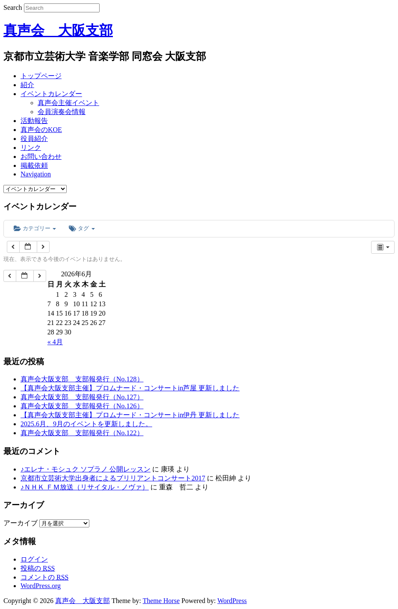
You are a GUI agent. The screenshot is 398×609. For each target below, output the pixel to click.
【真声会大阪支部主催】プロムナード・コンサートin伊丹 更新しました (130, 415)
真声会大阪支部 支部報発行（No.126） (82, 406)
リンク (31, 147)
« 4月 (55, 341)
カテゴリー (35, 228)
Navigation (36, 174)
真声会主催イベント (68, 102)
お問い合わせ (41, 156)
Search (12, 7)
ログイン (34, 559)
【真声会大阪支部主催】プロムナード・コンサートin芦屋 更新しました (130, 388)
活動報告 (34, 120)
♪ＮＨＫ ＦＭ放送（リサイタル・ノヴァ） (85, 487)
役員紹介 (34, 138)
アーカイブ (20, 523)
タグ (81, 228)
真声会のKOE (41, 129)
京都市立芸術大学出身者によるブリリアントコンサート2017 (113, 478)
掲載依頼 (34, 165)
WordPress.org (41, 585)
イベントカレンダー (51, 93)
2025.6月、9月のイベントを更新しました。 (86, 423)
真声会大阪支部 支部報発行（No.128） (82, 379)
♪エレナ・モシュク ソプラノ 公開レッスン (85, 469)
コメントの (44, 577)
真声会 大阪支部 (58, 30)
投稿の (38, 568)
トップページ (41, 75)
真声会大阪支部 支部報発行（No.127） (82, 397)
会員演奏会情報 (61, 111)
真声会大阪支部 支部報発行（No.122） (82, 432)
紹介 (27, 84)
